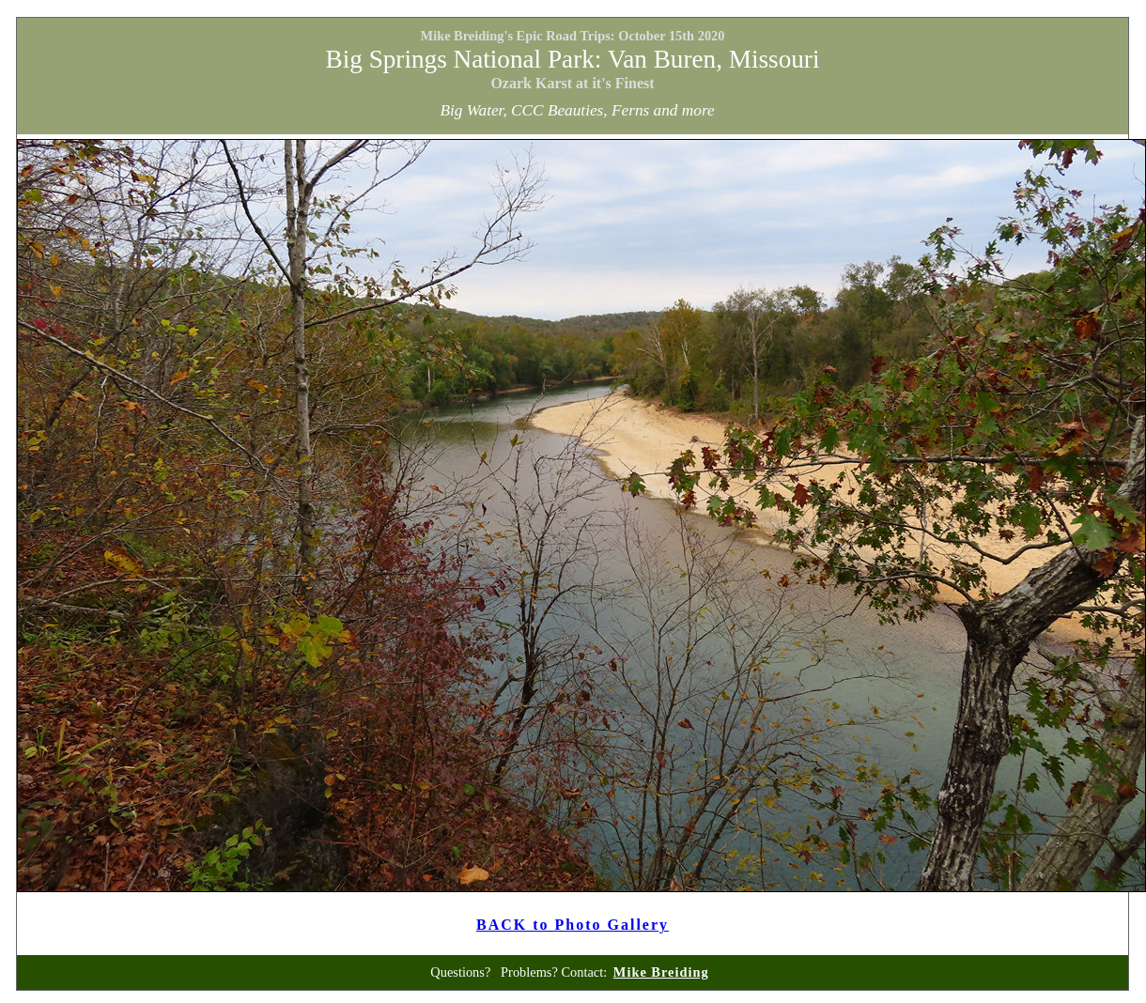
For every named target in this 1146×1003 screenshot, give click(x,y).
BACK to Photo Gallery (572, 925)
